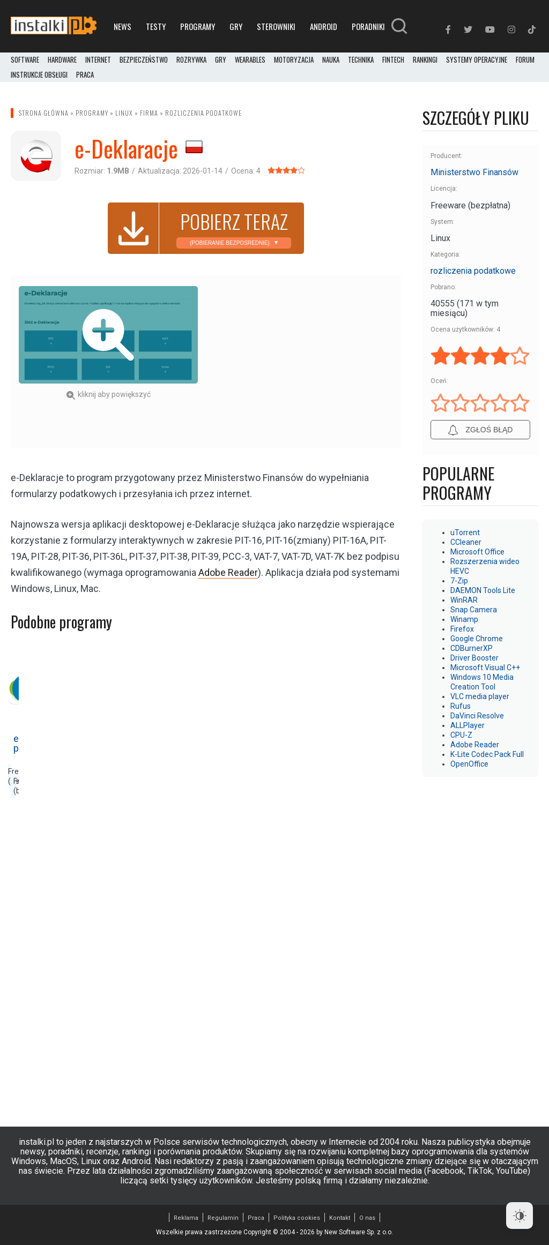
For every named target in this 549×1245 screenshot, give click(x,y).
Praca (256, 1217)
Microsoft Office (477, 552)
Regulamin (223, 1217)
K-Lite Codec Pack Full (487, 754)
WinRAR (464, 600)
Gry (235, 26)
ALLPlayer (467, 725)
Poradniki (368, 26)
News (122, 26)
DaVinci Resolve (477, 715)
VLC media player (479, 696)
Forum (525, 60)
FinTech (393, 60)
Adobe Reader (474, 744)
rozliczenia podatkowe (203, 112)
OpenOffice (469, 764)
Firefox (462, 629)
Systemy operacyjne (476, 60)
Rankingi (425, 60)
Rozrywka (191, 60)
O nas (367, 1217)
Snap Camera (473, 609)
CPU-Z (461, 735)
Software (25, 60)
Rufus (460, 706)
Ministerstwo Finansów (474, 172)
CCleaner (465, 542)
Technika (361, 60)
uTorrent (465, 532)
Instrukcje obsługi (39, 75)
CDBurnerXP (471, 648)
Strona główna (44, 112)
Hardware (62, 60)
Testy (156, 26)
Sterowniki (276, 26)
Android (323, 26)
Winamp (464, 619)
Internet (98, 60)
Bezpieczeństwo (144, 60)
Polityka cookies (296, 1217)
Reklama (186, 1217)
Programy (197, 26)
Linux (124, 112)
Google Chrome (476, 638)
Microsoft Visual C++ (485, 667)
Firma (149, 112)
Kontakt (339, 1217)
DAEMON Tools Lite (482, 590)
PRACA (85, 75)
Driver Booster (474, 658)
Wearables (250, 60)
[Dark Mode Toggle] (519, 1215)
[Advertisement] (304, 361)
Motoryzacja (294, 60)
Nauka (330, 60)
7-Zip (459, 580)
